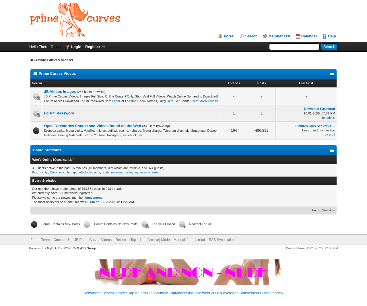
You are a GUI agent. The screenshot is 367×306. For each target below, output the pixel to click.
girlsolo (82, 172)
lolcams (94, 172)
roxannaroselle (121, 172)
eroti (332, 134)
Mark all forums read (189, 240)
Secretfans (92, 293)
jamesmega (93, 197)
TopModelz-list (181, 293)
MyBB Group (86, 248)
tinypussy (140, 172)
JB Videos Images (60, 91)
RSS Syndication (222, 240)
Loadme (131, 101)
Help (332, 36)
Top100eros (138, 293)
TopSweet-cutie (206, 293)
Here (170, 101)
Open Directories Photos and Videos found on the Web (92, 126)
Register (92, 47)
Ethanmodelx (272, 293)
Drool (53, 172)
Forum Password (59, 113)
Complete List (63, 159)
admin (331, 117)
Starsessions (250, 293)
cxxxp (44, 172)
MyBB (51, 248)
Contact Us (62, 240)
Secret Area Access (203, 101)
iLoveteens (229, 293)
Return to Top (125, 240)
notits (105, 172)
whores (153, 172)
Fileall (116, 101)
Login (76, 47)
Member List (279, 36)
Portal (229, 36)
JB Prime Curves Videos (54, 73)
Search (251, 36)
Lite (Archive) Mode (155, 240)
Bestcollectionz (114, 293)
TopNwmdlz (158, 293)
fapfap (71, 172)
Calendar (309, 36)
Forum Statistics (323, 210)
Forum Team (40, 240)
